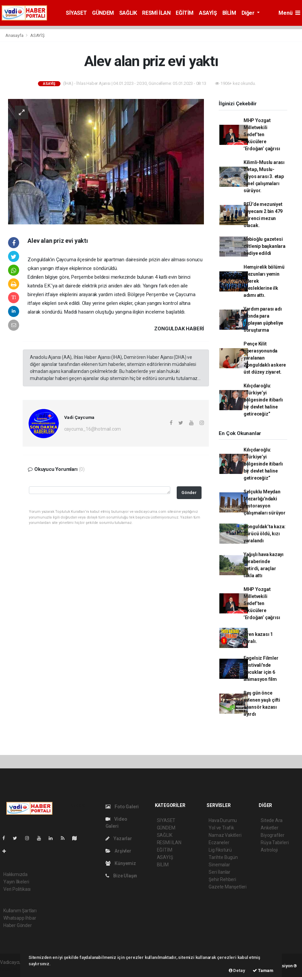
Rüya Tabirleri (275, 842)
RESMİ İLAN (156, 13)
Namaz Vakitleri (225, 835)
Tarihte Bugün (223, 857)
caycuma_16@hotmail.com (92, 429)
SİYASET (76, 13)
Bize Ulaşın (121, 875)
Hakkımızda (15, 874)
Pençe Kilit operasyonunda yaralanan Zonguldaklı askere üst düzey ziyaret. (265, 358)
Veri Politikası (17, 889)
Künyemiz (120, 863)
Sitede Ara (272, 820)
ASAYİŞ (208, 13)
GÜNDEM (103, 13)
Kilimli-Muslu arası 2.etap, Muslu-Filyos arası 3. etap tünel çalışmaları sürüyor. (264, 176)
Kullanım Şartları (20, 910)
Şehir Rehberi (222, 879)
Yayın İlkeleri (16, 881)
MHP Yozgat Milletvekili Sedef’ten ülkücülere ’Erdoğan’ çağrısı (262, 134)
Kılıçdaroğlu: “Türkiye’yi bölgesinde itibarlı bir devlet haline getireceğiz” (263, 400)
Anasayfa (14, 35)
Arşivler (118, 851)
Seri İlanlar (219, 872)
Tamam (263, 970)
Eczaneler (219, 842)
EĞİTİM (184, 13)
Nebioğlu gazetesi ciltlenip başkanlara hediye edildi (265, 246)
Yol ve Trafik (221, 827)
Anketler (269, 827)
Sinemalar (219, 864)
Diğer (249, 13)
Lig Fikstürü (220, 850)
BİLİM (229, 13)
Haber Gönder (17, 925)
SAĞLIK (128, 13)
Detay (237, 970)
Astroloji (269, 850)
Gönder (189, 492)
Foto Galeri (122, 806)
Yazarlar (118, 838)
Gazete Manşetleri (228, 886)
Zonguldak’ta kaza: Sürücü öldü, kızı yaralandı (265, 533)
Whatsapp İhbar (19, 918)
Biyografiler (273, 835)
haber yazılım (14, 969)
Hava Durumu (223, 820)
